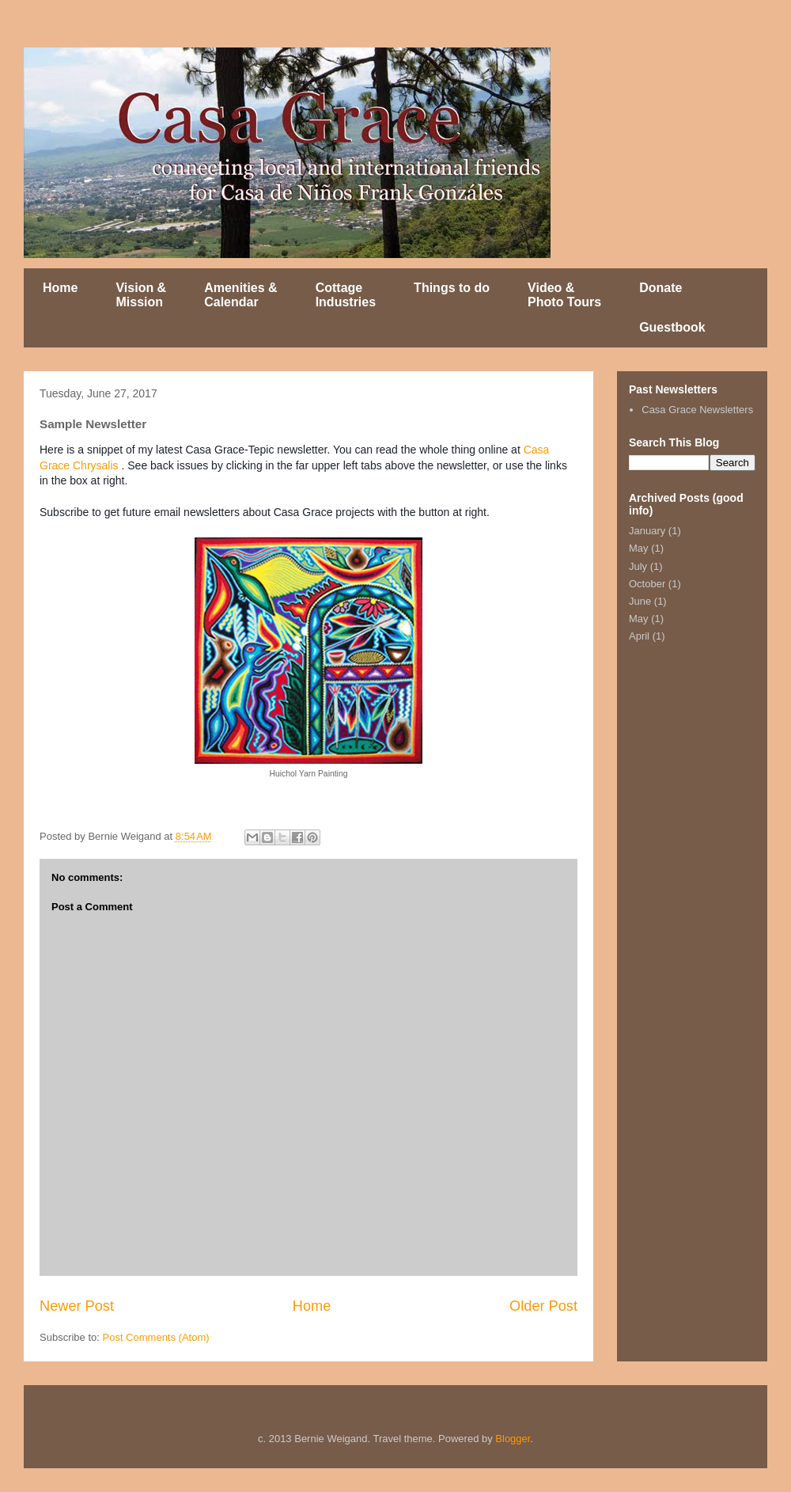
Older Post (543, 1306)
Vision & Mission (140, 295)
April (639, 636)
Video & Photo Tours (564, 295)
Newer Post (77, 1306)
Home (60, 287)
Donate (660, 287)
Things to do (452, 287)
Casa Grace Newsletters (697, 410)
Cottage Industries (346, 295)
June (640, 601)
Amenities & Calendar (240, 295)
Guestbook (672, 327)
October (647, 584)
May (639, 548)
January (647, 531)
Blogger (512, 1439)
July (638, 566)
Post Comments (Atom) (156, 1337)
